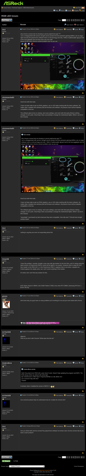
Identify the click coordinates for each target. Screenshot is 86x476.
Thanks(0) (68, 29)
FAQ (57, 10)
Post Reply (6, 20)
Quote (76, 29)
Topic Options (79, 24)
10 (81, 20)
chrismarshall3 (8, 97)
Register (76, 10)
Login (83, 10)
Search (63, 10)
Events (68, 10)
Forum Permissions (79, 466)
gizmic (5, 296)
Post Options (58, 29)
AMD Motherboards (28, 7)
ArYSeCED (7, 332)
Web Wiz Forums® (44, 470)
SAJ (4, 29)
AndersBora (7, 363)
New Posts (78, 7)
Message (23, 24)
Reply (82, 29)
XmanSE (6, 259)
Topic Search (68, 24)
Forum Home (7, 7)
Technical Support (17, 7)
